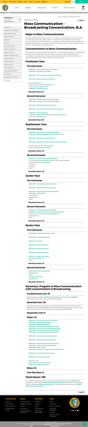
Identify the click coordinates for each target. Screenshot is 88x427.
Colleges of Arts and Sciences (11, 55)
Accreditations (7, 74)
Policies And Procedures (10, 33)
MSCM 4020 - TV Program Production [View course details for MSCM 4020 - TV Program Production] (39, 237)
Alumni (25, 1)
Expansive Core (33, 197)
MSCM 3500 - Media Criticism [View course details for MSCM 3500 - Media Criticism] (37, 193)
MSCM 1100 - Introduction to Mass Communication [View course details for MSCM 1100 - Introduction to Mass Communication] (43, 69)
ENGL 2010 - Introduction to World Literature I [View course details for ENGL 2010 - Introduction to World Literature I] (42, 138)
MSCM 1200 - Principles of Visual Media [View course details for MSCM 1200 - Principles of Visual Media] (40, 71)
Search (67, 1)
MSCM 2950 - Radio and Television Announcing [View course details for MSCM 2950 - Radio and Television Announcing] (42, 187)
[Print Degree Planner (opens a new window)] (78, 20)
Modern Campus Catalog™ (54, 425)
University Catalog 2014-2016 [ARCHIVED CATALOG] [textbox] (68, 16)
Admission (6, 43)
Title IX (51, 401)
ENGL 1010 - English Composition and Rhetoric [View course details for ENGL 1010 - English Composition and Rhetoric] (42, 79)
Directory (22, 406)
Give (73, 1)
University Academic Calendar (11, 30)
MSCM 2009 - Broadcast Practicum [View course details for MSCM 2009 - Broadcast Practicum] (39, 245)
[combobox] (71, 16)
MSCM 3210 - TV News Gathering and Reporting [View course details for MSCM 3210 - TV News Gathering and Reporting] (42, 210)
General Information (9, 36)
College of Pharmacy (9, 58)
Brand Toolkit (56, 423)
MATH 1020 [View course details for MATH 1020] (40, 114)
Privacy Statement (49, 423)
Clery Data (52, 412)
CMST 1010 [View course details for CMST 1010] (46, 160)
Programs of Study (8, 64)
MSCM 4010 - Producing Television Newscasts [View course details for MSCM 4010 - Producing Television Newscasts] (42, 233)
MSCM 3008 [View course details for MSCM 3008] (42, 384)
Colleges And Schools (26, 404)
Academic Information (9, 49)
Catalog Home (7, 27)
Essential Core (44, 86)
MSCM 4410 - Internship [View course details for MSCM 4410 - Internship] (35, 241)
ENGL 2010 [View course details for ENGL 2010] (68, 309)
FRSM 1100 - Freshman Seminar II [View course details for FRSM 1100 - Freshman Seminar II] (38, 113)
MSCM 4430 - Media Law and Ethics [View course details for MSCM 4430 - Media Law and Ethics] (39, 256)
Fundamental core (48, 145)
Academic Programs (9, 52)
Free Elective (32, 195)
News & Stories (9, 404)
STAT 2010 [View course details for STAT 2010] (46, 114)
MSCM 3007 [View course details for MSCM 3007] (54, 382)
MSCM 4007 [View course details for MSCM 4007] (61, 382)
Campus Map (23, 408)
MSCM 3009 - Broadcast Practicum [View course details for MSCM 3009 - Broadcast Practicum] (39, 248)
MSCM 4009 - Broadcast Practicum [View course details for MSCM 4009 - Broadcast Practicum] (39, 252)
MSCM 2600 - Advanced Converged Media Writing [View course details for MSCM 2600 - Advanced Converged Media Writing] (43, 158)
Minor (30, 199)
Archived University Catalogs (11, 77)
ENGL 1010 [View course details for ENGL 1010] (49, 297)
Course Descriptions (8, 67)
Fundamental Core (60, 114)
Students (5, 1)
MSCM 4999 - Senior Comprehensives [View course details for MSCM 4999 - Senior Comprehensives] (39, 271)
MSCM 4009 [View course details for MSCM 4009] (49, 384)
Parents (20, 1)
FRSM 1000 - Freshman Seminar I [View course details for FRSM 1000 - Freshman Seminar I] (38, 88)
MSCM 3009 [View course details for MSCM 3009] (32, 386)
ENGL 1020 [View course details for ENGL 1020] (56, 297)
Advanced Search (9, 21)
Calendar (37, 404)
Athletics (31, 1)
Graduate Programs (8, 61)
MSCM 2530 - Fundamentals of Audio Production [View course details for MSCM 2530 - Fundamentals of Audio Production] (43, 184)
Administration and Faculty (10, 71)
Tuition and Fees (39, 408)
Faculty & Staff (12, 1)
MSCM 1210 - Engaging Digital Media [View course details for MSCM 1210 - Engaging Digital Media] (39, 134)
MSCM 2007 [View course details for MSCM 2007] (47, 382)
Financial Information (9, 46)
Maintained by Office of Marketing (66, 423)
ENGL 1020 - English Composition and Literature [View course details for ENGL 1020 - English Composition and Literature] (42, 105)
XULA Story (37, 1)
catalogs (31, 425)
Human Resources (25, 401)
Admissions (38, 401)
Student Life (7, 39)
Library (36, 406)
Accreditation (53, 404)
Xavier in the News (10, 406)
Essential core (37, 83)
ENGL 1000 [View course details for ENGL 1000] (43, 297)
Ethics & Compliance (55, 406)
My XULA (45, 1)
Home (4, 12)
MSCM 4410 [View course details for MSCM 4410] (75, 381)
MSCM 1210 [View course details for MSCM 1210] (45, 307)
